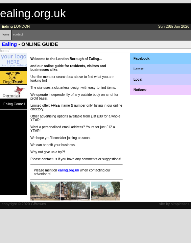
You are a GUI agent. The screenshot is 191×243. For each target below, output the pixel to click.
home (5, 34)
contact (18, 34)
